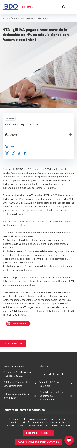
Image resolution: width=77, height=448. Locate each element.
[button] (7, 153)
